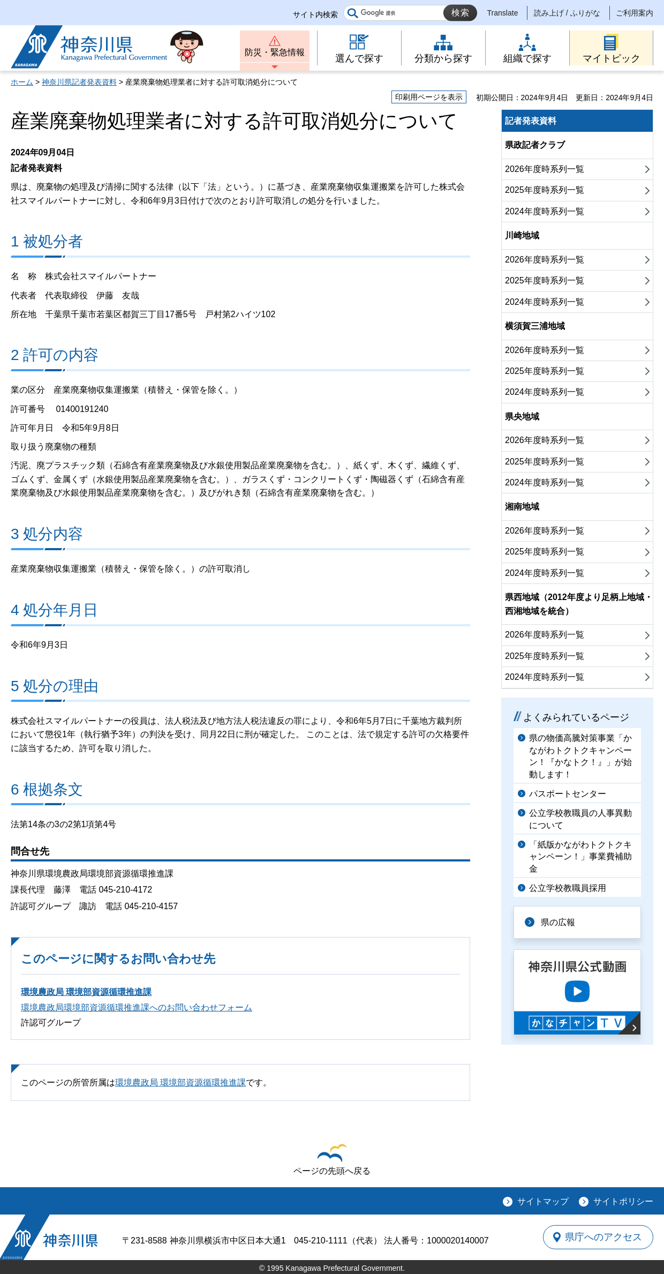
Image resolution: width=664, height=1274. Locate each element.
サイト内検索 (315, 14)
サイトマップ (543, 1201)
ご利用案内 (634, 13)
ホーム (22, 82)
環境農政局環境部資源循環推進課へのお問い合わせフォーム (136, 1007)
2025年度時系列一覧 (544, 189)
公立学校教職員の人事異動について (580, 818)
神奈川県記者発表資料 (79, 82)
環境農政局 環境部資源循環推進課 (86, 991)
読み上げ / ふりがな (567, 13)
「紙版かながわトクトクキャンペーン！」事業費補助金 (580, 856)
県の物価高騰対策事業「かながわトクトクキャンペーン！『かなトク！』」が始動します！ (580, 755)
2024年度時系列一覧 (544, 211)
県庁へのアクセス (604, 1237)
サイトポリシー (623, 1201)
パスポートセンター (567, 793)
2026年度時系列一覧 (544, 169)
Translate (502, 13)
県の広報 (558, 922)
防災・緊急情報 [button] (275, 52)
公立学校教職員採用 (567, 888)
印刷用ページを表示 (429, 97)
